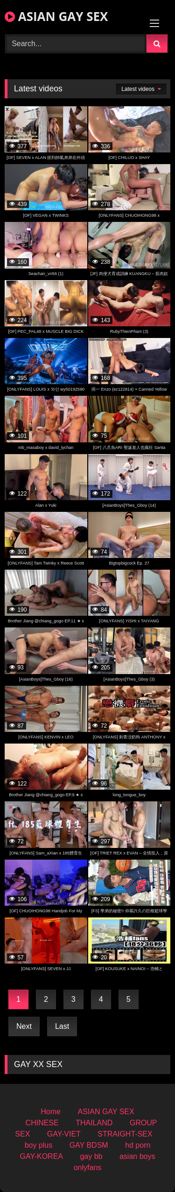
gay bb (91, 1156)
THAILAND (94, 1123)
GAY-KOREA (41, 1156)
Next (24, 1026)
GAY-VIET (64, 1134)
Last (62, 1026)
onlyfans (88, 1167)
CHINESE (42, 1123)
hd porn (137, 1145)
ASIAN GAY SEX (56, 16)
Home (51, 1112)
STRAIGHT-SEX (125, 1134)
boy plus (39, 1145)
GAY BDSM (89, 1145)
